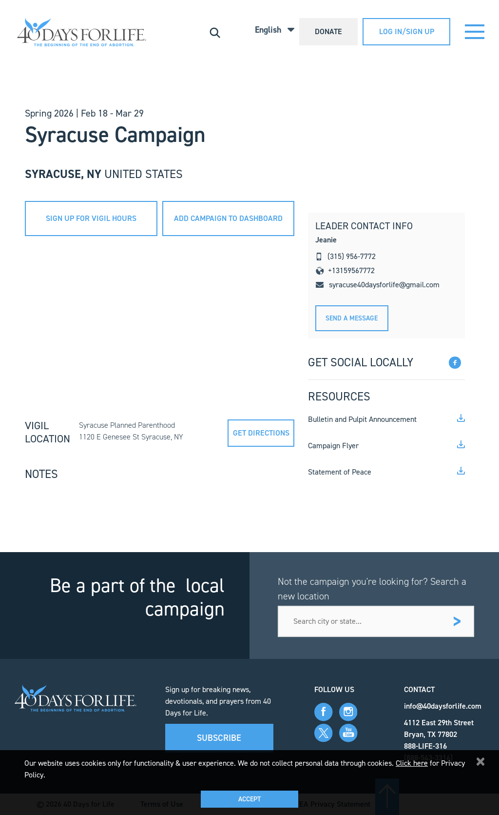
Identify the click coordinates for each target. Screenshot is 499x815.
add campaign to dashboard (228, 218)
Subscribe (219, 738)
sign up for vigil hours (91, 218)
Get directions (261, 433)
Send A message (352, 318)
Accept (249, 799)
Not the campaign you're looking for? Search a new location (372, 588)
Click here (412, 763)
